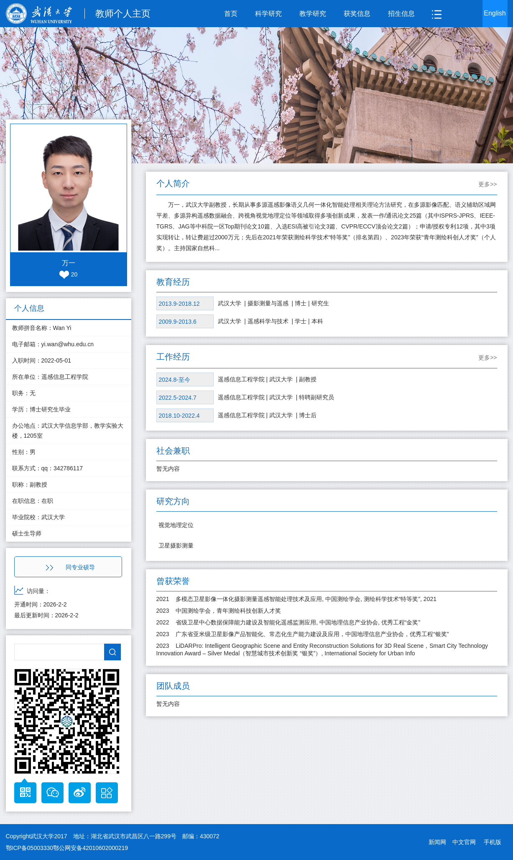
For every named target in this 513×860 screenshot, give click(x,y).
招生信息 (401, 13)
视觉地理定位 (176, 525)
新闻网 (437, 842)
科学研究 (268, 13)
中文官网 (464, 842)
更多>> (487, 184)
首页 (230, 13)
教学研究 (312, 13)
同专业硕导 (70, 567)
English (494, 13)
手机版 (492, 842)
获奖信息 (357, 13)
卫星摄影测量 (176, 545)
